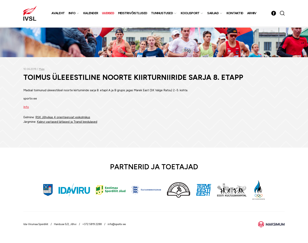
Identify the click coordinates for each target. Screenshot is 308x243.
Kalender (90, 14)
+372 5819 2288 (92, 224)
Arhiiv (252, 14)
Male (41, 69)
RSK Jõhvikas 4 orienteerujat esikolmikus (62, 117)
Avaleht (58, 14)
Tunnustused (162, 14)
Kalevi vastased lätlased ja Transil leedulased (67, 122)
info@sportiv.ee (117, 224)
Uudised (108, 14)
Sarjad (213, 14)
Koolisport (190, 14)
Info (72, 14)
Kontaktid (235, 14)
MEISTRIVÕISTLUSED (132, 14)
